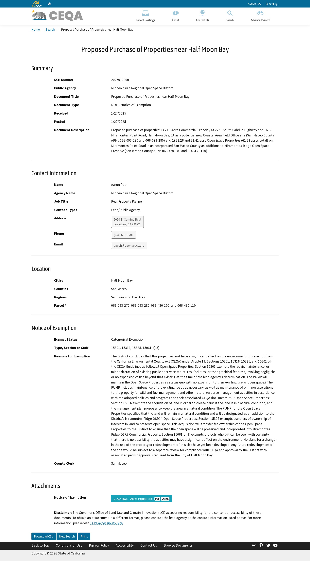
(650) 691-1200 (123, 235)
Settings (271, 4)
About (175, 15)
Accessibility (125, 546)
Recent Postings (145, 15)
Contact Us (254, 3)
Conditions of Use (69, 546)
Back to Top (40, 546)
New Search (67, 537)
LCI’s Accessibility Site (106, 523)
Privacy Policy (99, 546)
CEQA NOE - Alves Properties (141, 499)
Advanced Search (260, 15)
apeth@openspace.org (129, 246)
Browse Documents (178, 546)
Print (84, 537)
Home (35, 30)
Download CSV (43, 537)
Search (229, 15)
